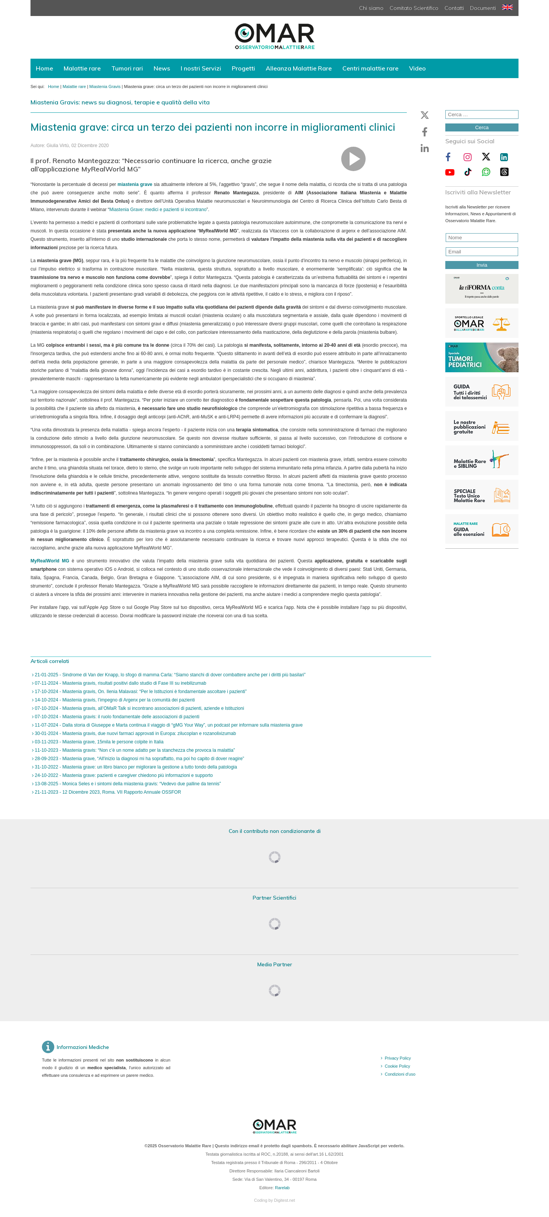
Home (44, 68)
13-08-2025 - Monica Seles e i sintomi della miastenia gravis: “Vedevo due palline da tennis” (127, 783)
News (162, 68)
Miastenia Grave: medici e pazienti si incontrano (158, 209)
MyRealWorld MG (49, 561)
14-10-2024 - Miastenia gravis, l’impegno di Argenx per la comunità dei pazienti (114, 700)
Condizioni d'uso (400, 1074)
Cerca (482, 127)
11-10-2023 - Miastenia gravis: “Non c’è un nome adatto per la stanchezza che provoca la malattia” (134, 750)
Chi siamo (371, 8)
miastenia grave (134, 184)
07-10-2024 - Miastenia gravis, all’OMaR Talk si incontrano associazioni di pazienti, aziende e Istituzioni (139, 708)
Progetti (243, 68)
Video (417, 68)
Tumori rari (127, 68)
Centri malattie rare (370, 68)
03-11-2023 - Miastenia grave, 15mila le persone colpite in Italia (99, 742)
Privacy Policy (398, 1058)
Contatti (454, 8)
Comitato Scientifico (414, 8)
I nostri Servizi (201, 68)
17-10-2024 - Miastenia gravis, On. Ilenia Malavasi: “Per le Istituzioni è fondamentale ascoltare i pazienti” (140, 691)
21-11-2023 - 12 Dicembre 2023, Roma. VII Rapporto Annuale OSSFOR (107, 792)
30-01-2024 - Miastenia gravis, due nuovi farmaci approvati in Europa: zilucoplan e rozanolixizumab (135, 733)
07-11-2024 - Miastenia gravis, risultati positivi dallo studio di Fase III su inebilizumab (120, 683)
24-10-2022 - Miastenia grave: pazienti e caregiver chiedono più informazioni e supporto (123, 775)
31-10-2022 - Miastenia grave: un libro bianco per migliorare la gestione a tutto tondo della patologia (135, 767)
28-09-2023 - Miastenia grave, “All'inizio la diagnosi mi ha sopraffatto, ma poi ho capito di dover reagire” (139, 758)
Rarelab (282, 1187)
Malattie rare (82, 68)
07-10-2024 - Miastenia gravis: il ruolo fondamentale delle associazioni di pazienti (116, 716)
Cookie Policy (397, 1066)
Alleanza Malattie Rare (299, 68)
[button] (424, 115)
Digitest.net (284, 1200)
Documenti (483, 8)
